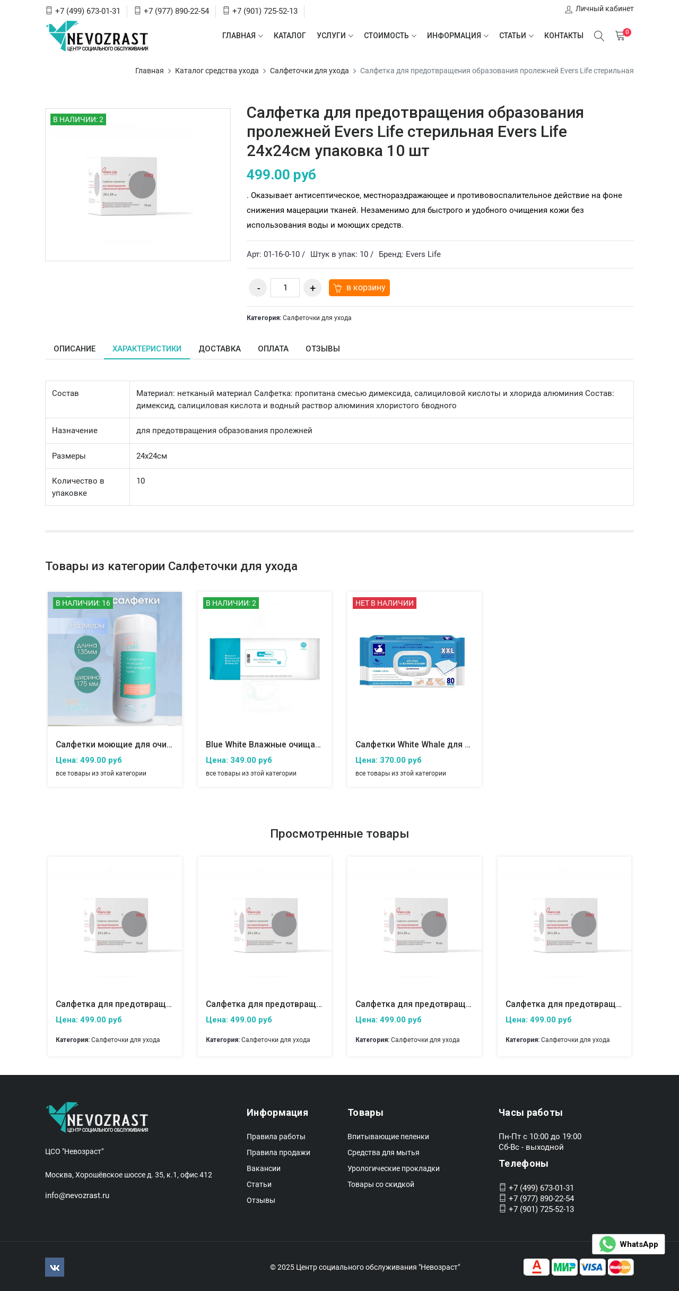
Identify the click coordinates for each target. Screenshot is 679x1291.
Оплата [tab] (274, 349)
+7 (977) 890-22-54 (176, 11)
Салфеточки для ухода (309, 70)
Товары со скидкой (380, 1183)
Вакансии (264, 1167)
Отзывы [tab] (324, 349)
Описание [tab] (75, 349)
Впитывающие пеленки (388, 1135)
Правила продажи (278, 1151)
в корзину (358, 287)
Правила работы (276, 1135)
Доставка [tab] (221, 349)
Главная (238, 35)
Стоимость (385, 35)
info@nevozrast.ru (77, 1194)
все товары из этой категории (101, 773)
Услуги (330, 35)
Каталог (289, 35)
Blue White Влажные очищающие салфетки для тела (312, 744)
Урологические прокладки (393, 1167)
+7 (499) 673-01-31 (87, 11)
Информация (453, 35)
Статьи (512, 35)
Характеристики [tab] (148, 349)
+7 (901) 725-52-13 (265, 11)
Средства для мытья (383, 1151)
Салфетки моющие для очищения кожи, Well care (157, 744)
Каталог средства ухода (217, 70)
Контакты (563, 35)
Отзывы (261, 1199)
